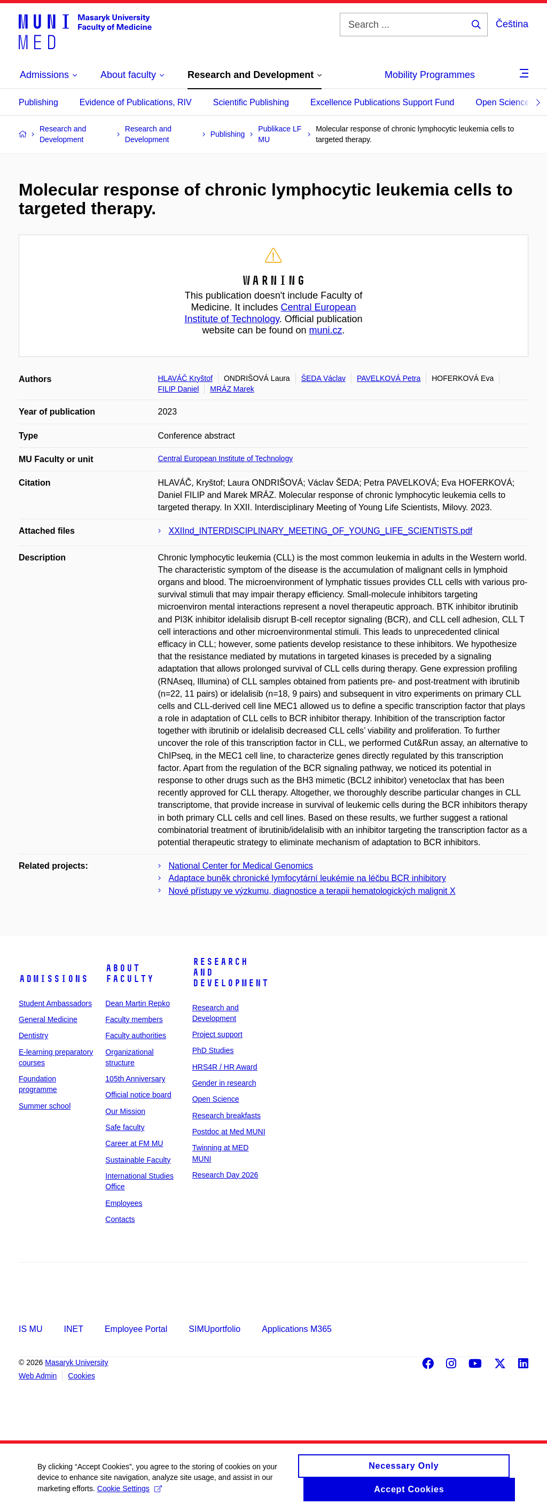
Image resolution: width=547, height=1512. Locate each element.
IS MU (30, 1329)
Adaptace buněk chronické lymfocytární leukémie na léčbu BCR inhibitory (307, 878)
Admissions (53, 979)
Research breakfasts (226, 1115)
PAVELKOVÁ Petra (388, 378)
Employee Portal (136, 1329)
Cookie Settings (129, 1493)
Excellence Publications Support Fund (382, 102)
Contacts (120, 1219)
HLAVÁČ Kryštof (185, 378)
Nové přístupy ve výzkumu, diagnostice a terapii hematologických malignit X (312, 890)
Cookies (81, 1375)
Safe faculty (124, 1127)
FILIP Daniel (178, 389)
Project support (217, 1034)
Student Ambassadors (55, 1003)
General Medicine (48, 1019)
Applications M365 (297, 1329)
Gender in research (224, 1083)
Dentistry (33, 1035)
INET (73, 1329)
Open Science (503, 102)
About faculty (129, 973)
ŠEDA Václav (323, 378)
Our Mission (125, 1111)
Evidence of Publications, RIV (136, 102)
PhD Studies (213, 1050)
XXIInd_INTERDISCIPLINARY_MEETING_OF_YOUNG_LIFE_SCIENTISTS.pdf (321, 530)
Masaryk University (76, 1362)
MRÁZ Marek (232, 389)
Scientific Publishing (251, 102)
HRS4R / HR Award (224, 1067)
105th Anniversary (135, 1078)
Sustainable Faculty (137, 1160)
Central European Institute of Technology (270, 313)
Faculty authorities (135, 1035)
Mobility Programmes (430, 74)
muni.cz (325, 330)
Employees (123, 1203)
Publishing (38, 102)
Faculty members (133, 1019)
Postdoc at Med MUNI (228, 1131)
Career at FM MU (134, 1143)
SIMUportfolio (214, 1329)
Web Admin (38, 1375)
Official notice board (138, 1094)
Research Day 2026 (225, 1175)
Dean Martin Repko (137, 1003)
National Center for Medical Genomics (241, 865)
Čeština (512, 24)
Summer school (45, 1106)
